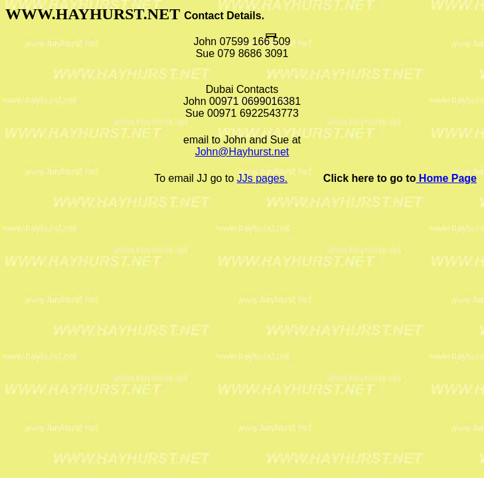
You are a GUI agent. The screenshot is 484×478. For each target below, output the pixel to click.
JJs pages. (262, 178)
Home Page (446, 178)
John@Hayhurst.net (242, 151)
